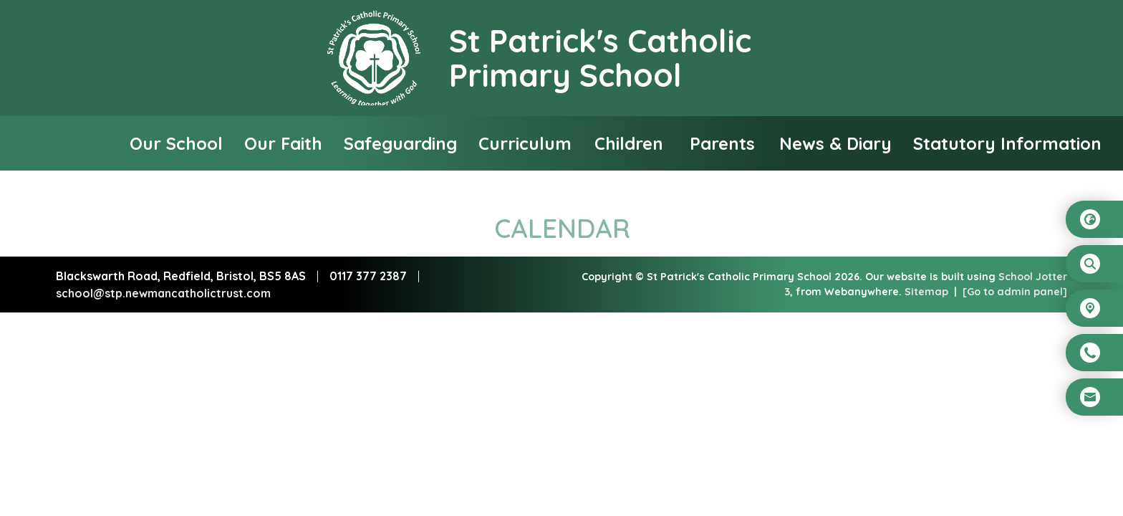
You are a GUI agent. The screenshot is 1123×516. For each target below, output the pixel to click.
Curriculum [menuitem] (525, 143)
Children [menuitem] (628, 143)
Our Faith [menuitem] (283, 143)
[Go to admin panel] (1015, 291)
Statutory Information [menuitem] (1007, 143)
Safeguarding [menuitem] (400, 143)
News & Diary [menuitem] (835, 143)
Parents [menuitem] (722, 143)
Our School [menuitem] (176, 143)
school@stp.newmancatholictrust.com (163, 293)
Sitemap (926, 291)
